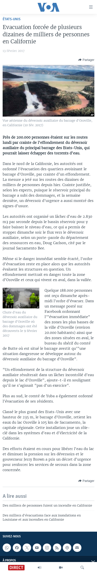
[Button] (86, 59)
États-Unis (12, 19)
